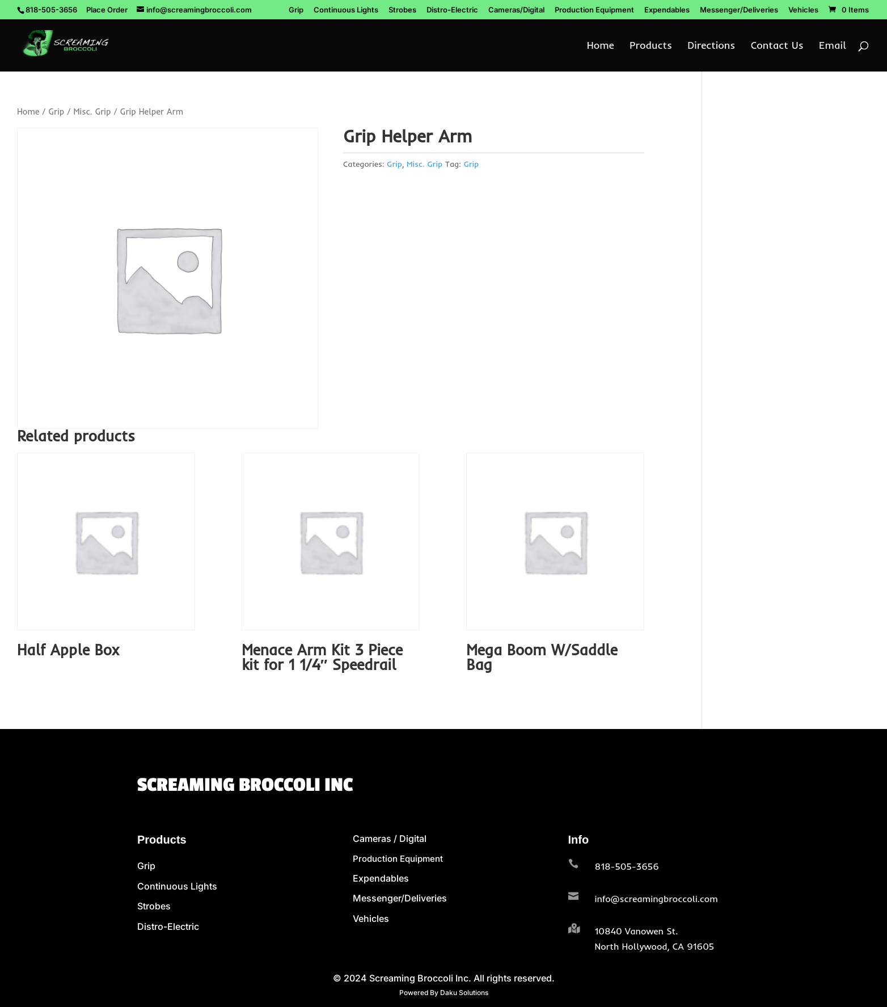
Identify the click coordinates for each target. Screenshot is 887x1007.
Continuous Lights (346, 10)
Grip (296, 10)
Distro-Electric (452, 10)
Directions (711, 46)
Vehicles (803, 10)
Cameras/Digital (516, 10)
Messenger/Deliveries (739, 10)
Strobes (402, 10)
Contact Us (777, 46)
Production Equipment (594, 10)
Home (600, 46)
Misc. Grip (92, 111)
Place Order (107, 9)
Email (832, 46)
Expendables (667, 10)
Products (651, 46)
